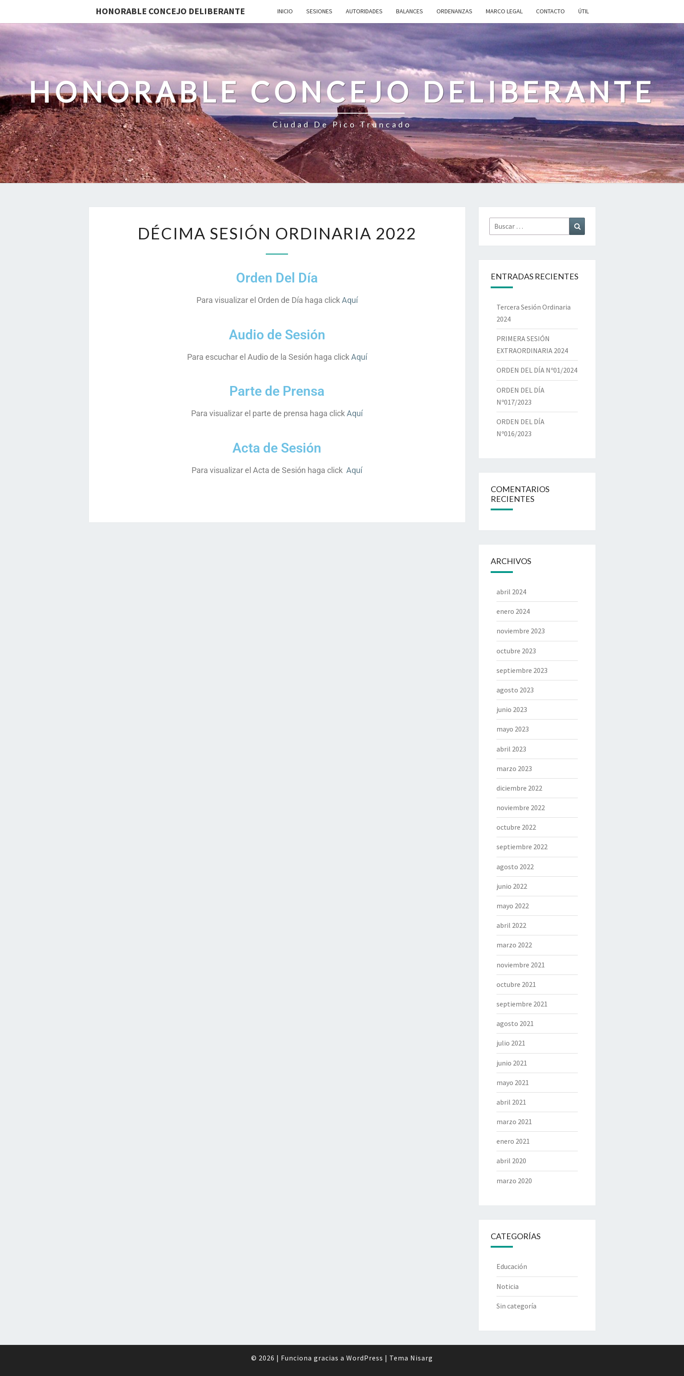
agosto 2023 (515, 689)
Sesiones (319, 11)
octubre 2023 (516, 650)
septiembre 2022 (522, 846)
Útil (583, 11)
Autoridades (364, 11)
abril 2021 (511, 1102)
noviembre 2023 (520, 630)
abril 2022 (511, 925)
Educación (511, 1266)
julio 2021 (510, 1042)
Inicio (285, 11)
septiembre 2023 (522, 670)
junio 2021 (511, 1062)
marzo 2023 (514, 768)
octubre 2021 (516, 984)
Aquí (350, 300)
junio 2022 (511, 886)
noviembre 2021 (520, 964)
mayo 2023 (512, 728)
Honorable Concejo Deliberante (170, 10)
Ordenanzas (454, 11)
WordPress (364, 1357)
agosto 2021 (515, 1023)
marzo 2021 (514, 1121)
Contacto (550, 11)
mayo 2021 (512, 1082)
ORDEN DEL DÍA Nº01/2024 (536, 370)
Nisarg (421, 1357)
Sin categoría (516, 1305)
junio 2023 (511, 709)
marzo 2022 (514, 944)
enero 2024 (513, 611)
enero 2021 (513, 1141)
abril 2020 (511, 1160)
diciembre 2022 (519, 787)
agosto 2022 (515, 866)
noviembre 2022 (520, 807)
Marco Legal (504, 11)
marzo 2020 (514, 1180)
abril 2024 (511, 591)
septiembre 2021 (522, 1003)
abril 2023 (511, 748)
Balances (409, 11)
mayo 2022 (512, 905)
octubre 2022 (516, 827)
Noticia (507, 1286)
